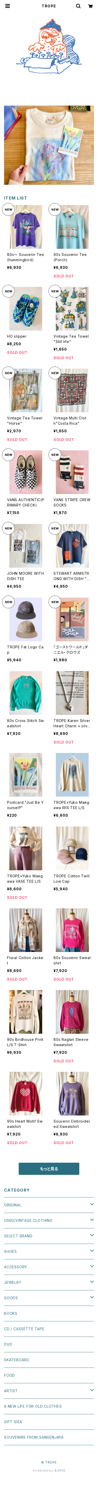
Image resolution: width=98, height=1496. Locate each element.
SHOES (10, 1251)
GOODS (11, 1298)
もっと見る (49, 1168)
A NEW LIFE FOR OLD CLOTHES (33, 1406)
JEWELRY (12, 1282)
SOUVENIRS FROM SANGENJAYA (34, 1437)
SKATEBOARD (16, 1360)
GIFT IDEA (13, 1422)
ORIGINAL (12, 1205)
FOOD (9, 1375)
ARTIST (11, 1391)
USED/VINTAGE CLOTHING (28, 1220)
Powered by (49, 1470)
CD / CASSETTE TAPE (24, 1329)
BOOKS (10, 1313)
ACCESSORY (15, 1267)
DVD (8, 1344)
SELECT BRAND (18, 1236)
